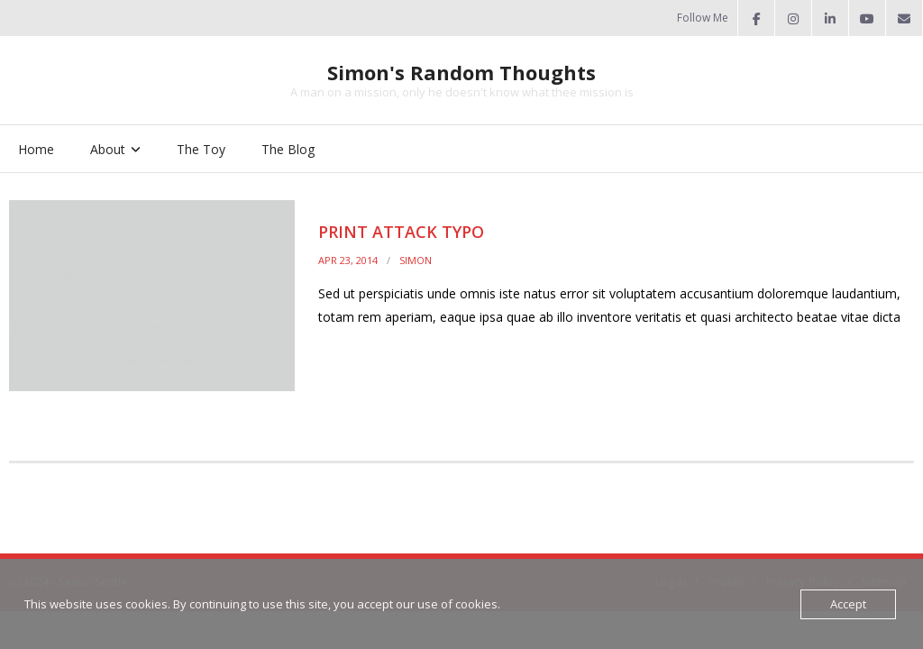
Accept (848, 604)
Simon (415, 260)
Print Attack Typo (401, 231)
